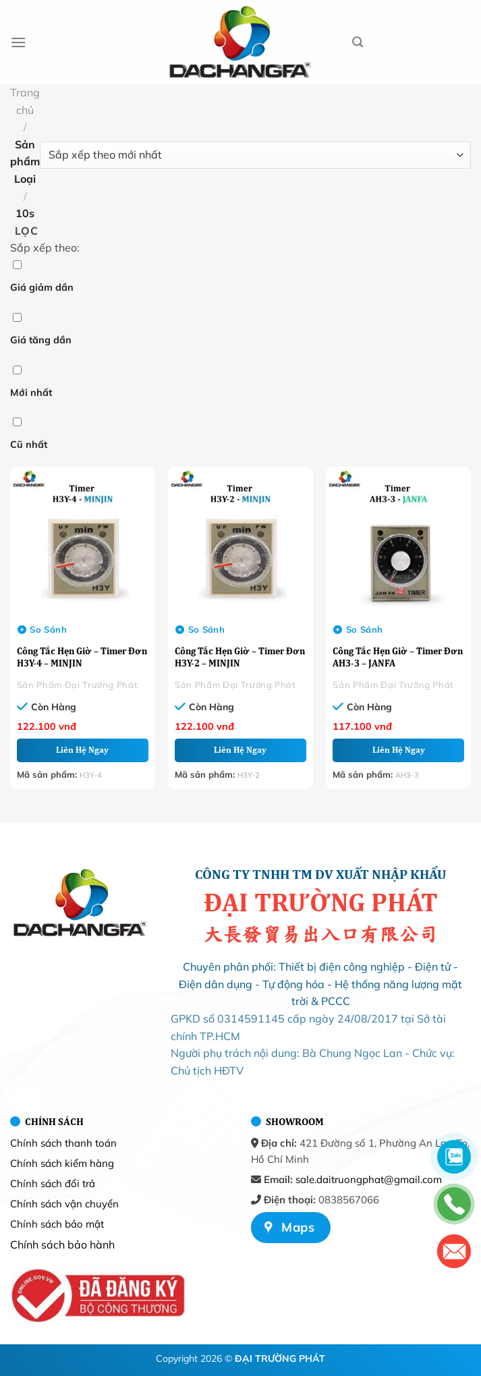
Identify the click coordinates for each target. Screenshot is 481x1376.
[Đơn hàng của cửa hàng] (255, 155)
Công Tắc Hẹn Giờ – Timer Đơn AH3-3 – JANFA (398, 657)
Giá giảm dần (42, 287)
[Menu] (18, 42)
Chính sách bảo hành (62, 1244)
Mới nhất (31, 392)
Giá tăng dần (41, 340)
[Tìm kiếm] (357, 42)
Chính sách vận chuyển (64, 1203)
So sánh (42, 629)
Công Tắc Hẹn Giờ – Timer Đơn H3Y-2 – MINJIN (240, 657)
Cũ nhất (28, 444)
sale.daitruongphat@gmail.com (368, 1179)
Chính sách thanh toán (63, 1143)
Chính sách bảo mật (57, 1223)
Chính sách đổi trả (52, 1183)
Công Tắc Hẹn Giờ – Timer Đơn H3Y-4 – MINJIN (82, 657)
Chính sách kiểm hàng (62, 1163)
